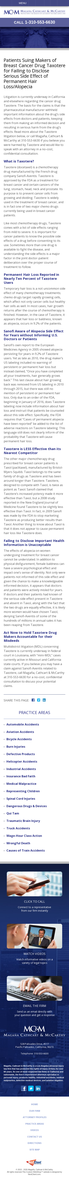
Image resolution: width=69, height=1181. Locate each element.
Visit (47, 3)
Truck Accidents (18, 828)
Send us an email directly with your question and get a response (34, 1010)
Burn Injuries (15, 747)
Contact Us (34, 1136)
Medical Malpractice (21, 784)
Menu (22, 3)
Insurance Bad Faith (20, 776)
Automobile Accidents (22, 724)
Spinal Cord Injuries (20, 799)
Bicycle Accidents (19, 739)
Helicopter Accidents (21, 762)
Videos (34, 1130)
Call (32, 3)
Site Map (34, 1149)
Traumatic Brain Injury (23, 821)
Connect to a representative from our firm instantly (34, 906)
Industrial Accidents (21, 769)
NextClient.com (34, 1174)
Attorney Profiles (34, 1117)
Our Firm (34, 1110)
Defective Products (20, 754)
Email (40, 3)
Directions (34, 1143)
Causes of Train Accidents (25, 850)
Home (34, 1104)
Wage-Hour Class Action (24, 836)
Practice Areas (34, 1123)
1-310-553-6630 (34, 22)
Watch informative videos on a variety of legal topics (34, 958)
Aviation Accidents (20, 732)
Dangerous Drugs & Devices (26, 806)
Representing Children (23, 791)
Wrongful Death (18, 843)
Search (53, 3)
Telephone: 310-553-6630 (34, 1053)
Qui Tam (12, 813)
